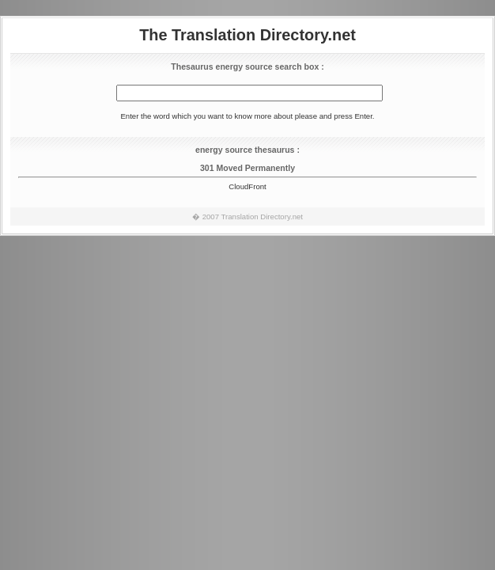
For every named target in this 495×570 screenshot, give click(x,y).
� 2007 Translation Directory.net (247, 216)
